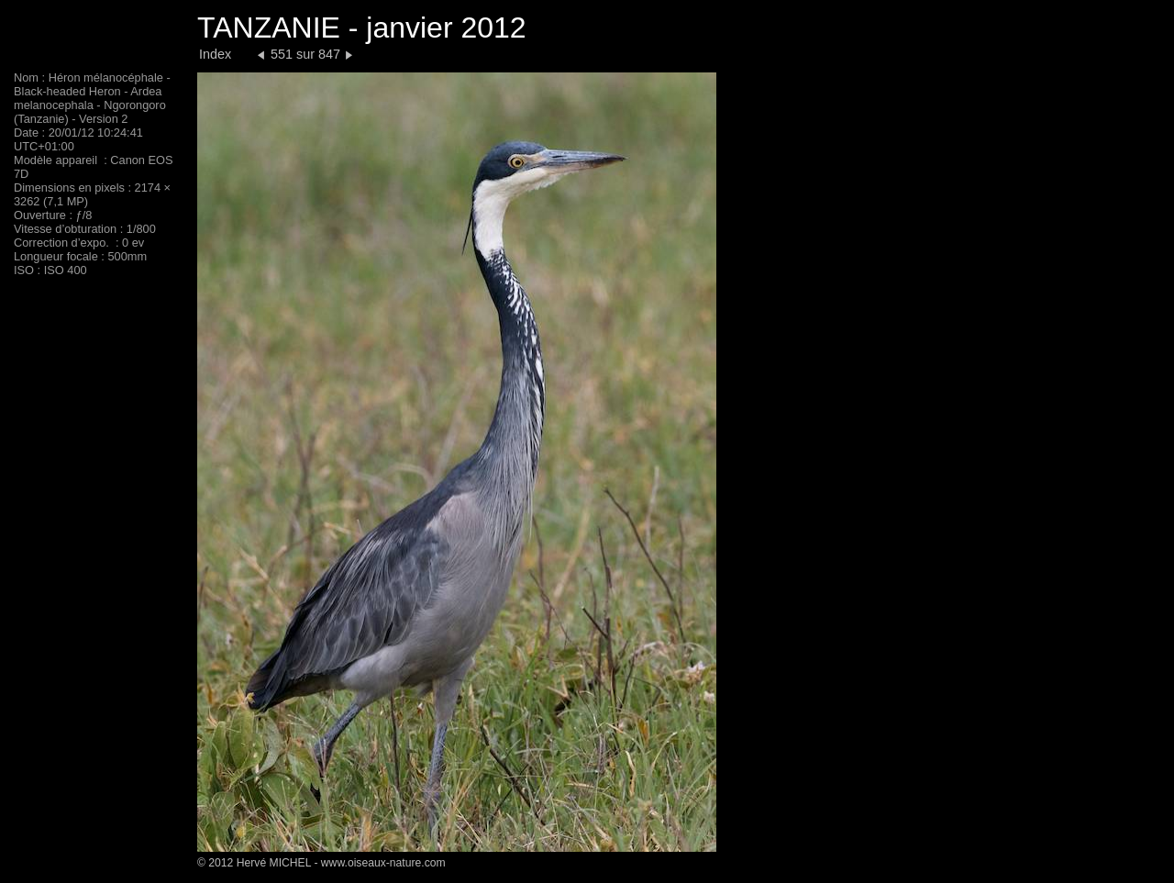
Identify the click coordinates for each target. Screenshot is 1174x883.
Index (215, 54)
